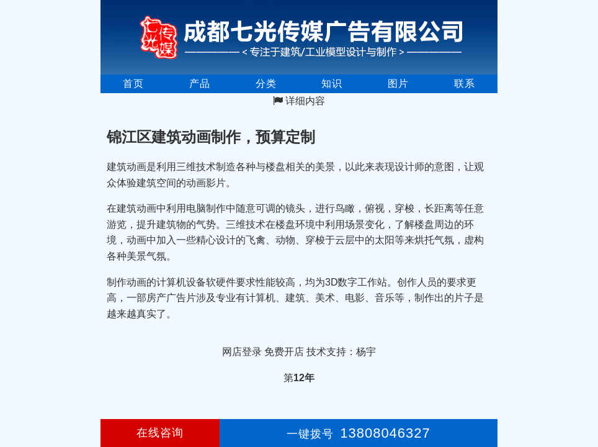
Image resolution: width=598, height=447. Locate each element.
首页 (133, 83)
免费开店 (284, 351)
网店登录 (242, 351)
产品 (199, 83)
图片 (398, 83)
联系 (464, 83)
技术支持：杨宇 (341, 351)
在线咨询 (160, 433)
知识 (331, 83)
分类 (266, 83)
